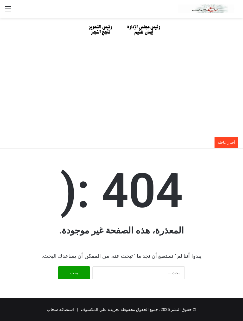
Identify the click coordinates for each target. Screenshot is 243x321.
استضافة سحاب (60, 309)
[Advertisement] (121, 89)
